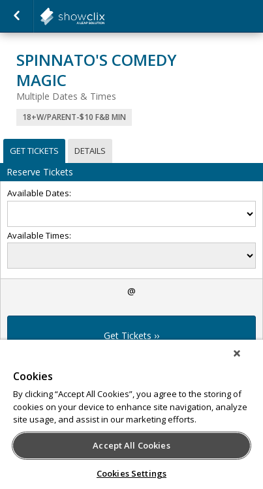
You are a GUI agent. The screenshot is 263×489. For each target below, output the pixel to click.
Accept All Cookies (131, 445)
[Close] (237, 353)
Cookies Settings (131, 473)
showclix (104, 16)
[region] (131, 414)
